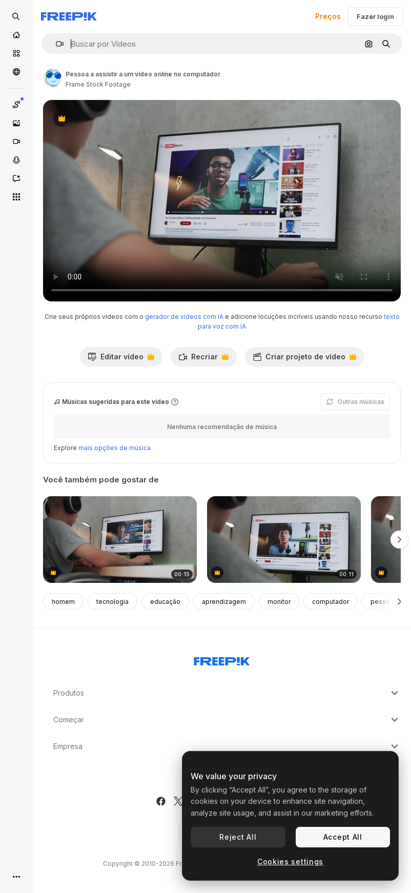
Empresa (227, 746)
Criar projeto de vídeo (304, 359)
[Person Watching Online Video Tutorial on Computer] (284, 539)
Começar (227, 720)
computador (330, 601)
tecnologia (112, 601)
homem (63, 601)
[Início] (16, 35)
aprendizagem (224, 601)
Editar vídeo (121, 359)
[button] (56, 44)
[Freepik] (69, 16)
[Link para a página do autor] (52, 78)
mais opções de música (114, 448)
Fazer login (375, 16)
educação (165, 601)
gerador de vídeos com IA (184, 316)
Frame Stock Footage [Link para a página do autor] (98, 84)
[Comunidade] (16, 72)
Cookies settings (290, 861)
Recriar (203, 359)
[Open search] (16, 16)
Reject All (237, 837)
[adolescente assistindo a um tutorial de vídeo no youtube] (120, 539)
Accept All (342, 837)
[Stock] (16, 53)
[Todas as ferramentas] (16, 197)
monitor (279, 601)
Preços (328, 16)
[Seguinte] (399, 601)
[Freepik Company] (222, 659)
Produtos (227, 693)
